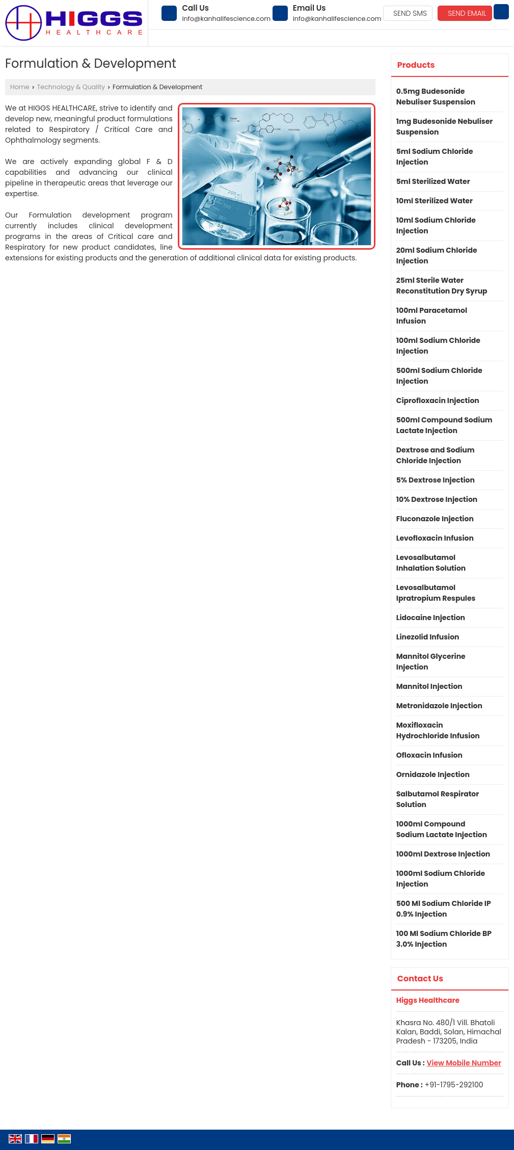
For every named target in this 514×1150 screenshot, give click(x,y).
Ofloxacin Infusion (429, 755)
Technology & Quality (71, 87)
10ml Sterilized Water (434, 201)
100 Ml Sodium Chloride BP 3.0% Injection (444, 938)
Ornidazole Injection (433, 774)
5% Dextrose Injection (435, 480)
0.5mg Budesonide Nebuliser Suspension (435, 96)
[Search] (501, 11)
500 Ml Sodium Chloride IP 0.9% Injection (443, 908)
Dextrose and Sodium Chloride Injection (435, 455)
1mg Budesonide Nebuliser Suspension (444, 126)
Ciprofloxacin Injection (437, 400)
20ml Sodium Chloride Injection (436, 255)
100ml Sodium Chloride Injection (438, 345)
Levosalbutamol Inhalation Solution (431, 562)
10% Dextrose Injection (437, 499)
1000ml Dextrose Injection (443, 854)
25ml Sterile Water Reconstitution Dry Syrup (442, 285)
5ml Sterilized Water (433, 181)
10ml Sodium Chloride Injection (436, 225)
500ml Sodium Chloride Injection (439, 375)
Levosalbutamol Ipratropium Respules (436, 592)
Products (416, 65)
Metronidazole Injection (439, 706)
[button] (464, 1063)
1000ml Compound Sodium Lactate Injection (441, 829)
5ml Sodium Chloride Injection (434, 156)
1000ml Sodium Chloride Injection (440, 878)
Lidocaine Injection (430, 617)
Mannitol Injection (429, 686)
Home (20, 87)
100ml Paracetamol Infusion (431, 315)
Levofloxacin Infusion (435, 538)
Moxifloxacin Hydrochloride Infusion (438, 730)
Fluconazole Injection (435, 519)
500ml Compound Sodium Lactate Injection (444, 425)
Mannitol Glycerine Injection (431, 661)
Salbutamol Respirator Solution (437, 799)
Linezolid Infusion (427, 637)
